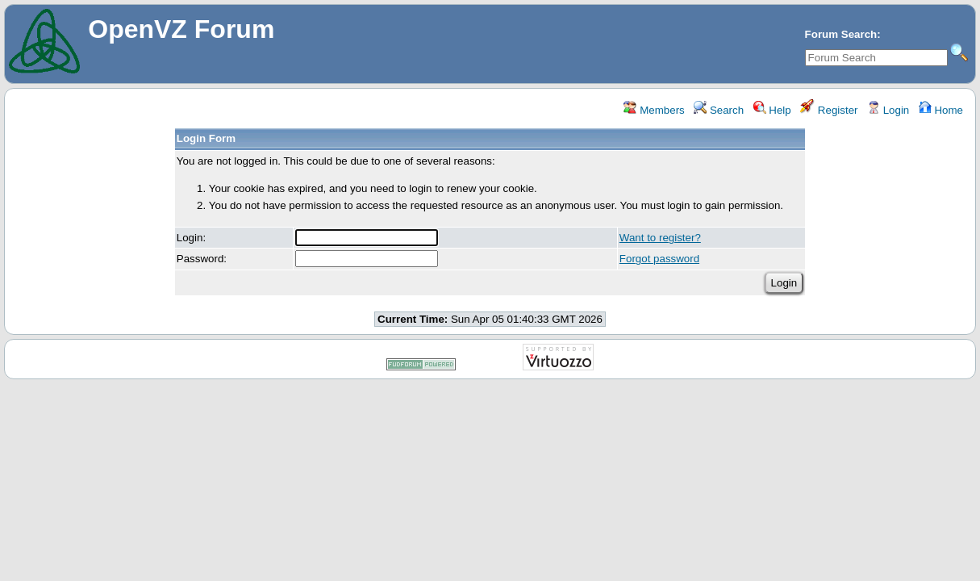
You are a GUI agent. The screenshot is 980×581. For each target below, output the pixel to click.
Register (828, 110)
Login (888, 110)
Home (941, 110)
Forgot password (659, 259)
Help (772, 110)
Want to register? (660, 238)
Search (719, 110)
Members (653, 110)
